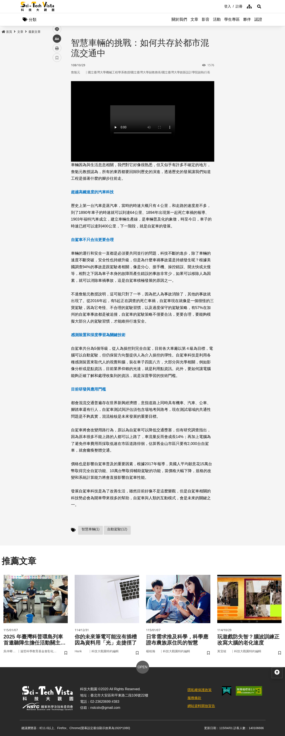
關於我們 (179, 19)
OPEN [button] (142, 667)
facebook (57, 82)
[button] (259, 6)
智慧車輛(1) (91, 529)
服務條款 (194, 698)
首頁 (7, 31)
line (55, 101)
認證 (258, 19)
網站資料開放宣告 (201, 706)
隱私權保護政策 (199, 690)
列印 (57, 120)
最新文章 (34, 31)
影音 (205, 19)
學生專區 (232, 19)
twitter (57, 92)
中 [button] (57, 111)
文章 (194, 19)
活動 (217, 19)
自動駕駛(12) (117, 529)
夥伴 (247, 19)
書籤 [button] (57, 130)
